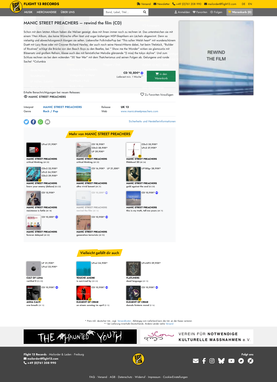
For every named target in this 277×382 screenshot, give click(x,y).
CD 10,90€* (148, 192)
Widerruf (140, 377)
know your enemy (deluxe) (49, 185)
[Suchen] (144, 12)
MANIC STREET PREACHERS (62, 107)
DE (243, 4)
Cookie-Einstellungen (175, 377)
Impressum (154, 377)
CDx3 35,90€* (150, 144)
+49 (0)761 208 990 (40, 363)
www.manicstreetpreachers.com (139, 111)
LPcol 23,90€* (49, 266)
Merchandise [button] (47, 12)
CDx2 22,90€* (50, 168)
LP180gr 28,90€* (151, 168)
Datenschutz (125, 377)
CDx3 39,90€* (50, 175)
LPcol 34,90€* (100, 263)
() (239, 12)
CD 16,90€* (98, 168)
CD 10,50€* (98, 192)
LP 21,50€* (113, 168)
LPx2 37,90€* (149, 147)
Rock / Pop (50, 111)
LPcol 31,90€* (49, 144)
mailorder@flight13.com (41, 359)
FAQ (92, 377)
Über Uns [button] (68, 12)
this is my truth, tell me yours (149, 209)
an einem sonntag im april (99, 304)
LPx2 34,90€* (49, 172)
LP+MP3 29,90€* (151, 263)
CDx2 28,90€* (100, 147)
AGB (112, 377)
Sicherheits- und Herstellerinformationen (152, 121)
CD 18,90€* (98, 144)
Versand (169, 323)
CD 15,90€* (48, 192)
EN (250, 4)
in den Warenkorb (161, 76)
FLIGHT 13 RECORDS (41, 4)
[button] (26, 122)
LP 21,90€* (48, 263)
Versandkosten (124, 321)
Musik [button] (28, 12)
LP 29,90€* (98, 151)
